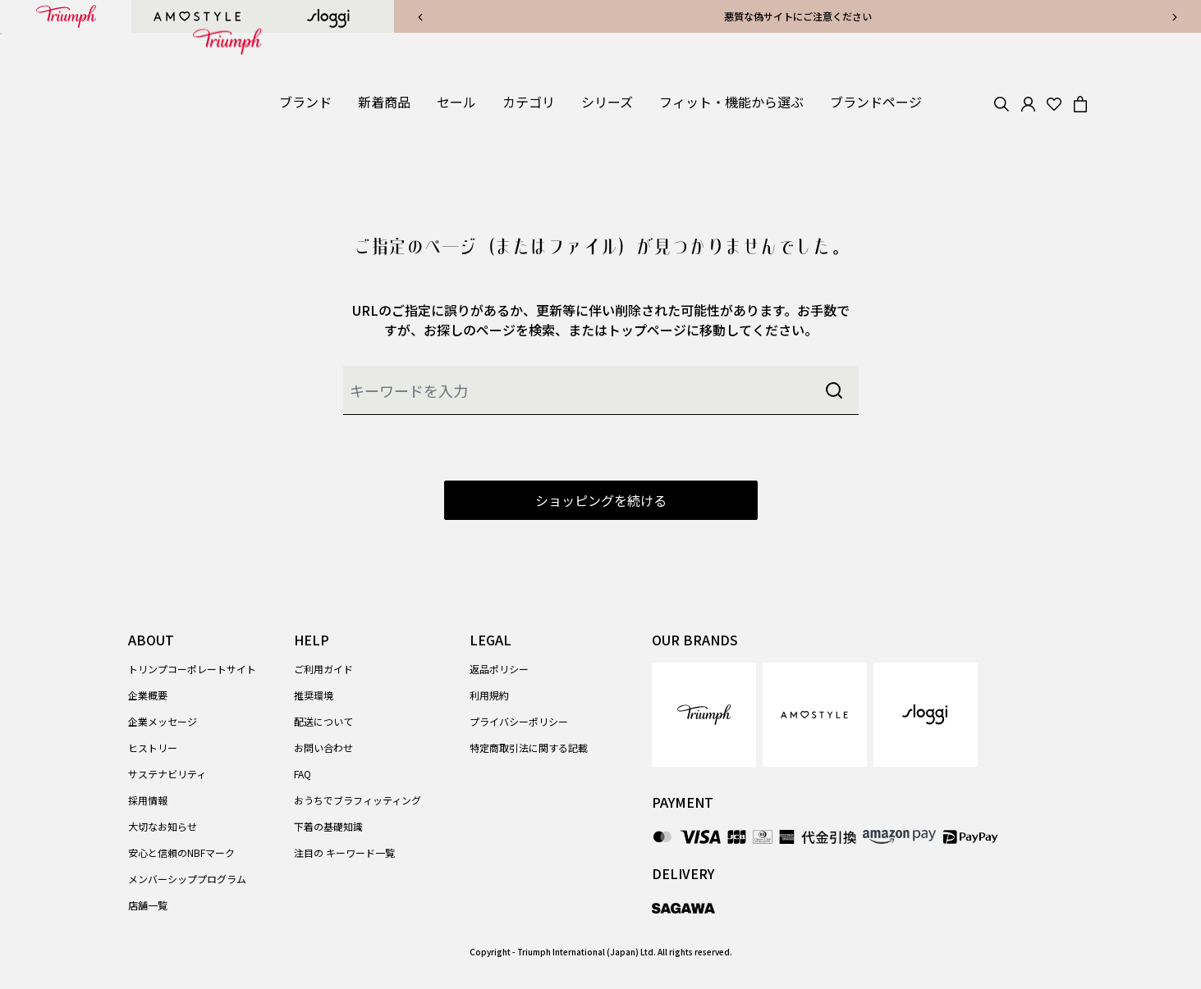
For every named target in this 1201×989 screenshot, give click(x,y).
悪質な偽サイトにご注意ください (798, 16)
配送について (323, 721)
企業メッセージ (162, 721)
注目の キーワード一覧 (344, 852)
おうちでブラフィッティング (357, 800)
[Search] (1001, 102)
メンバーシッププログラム (187, 879)
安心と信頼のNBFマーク (181, 852)
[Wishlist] (1054, 102)
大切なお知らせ (162, 826)
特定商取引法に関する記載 (529, 747)
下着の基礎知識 (328, 826)
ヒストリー (152, 747)
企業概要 (147, 695)
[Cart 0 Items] (1080, 102)
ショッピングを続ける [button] (601, 500)
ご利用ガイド (323, 669)
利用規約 (489, 695)
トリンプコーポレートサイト (192, 669)
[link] (384, 102)
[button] (305, 102)
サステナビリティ (167, 774)
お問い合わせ (323, 747)
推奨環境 (313, 695)
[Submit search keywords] (834, 390)
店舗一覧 (147, 905)
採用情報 (147, 800)
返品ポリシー (499, 669)
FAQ (302, 774)
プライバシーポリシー (519, 721)
